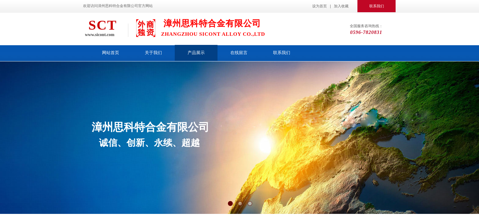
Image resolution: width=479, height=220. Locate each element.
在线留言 (238, 52)
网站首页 (110, 52)
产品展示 (196, 52)
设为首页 (319, 6)
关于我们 (153, 52)
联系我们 (281, 52)
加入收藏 (341, 6)
